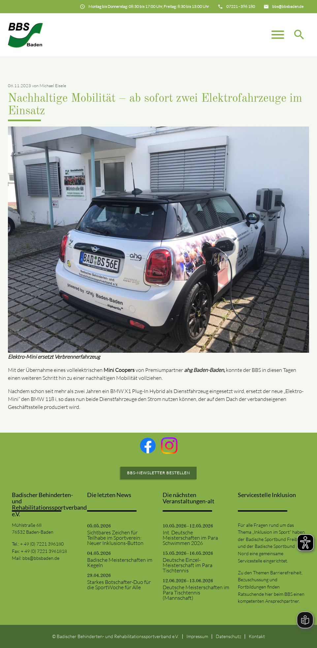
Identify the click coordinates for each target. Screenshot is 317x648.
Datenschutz (228, 636)
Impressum (197, 636)
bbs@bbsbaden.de (40, 558)
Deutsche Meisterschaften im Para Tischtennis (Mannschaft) (196, 592)
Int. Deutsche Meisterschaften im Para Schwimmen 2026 (190, 538)
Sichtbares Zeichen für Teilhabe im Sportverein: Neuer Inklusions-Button (115, 538)
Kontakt (257, 636)
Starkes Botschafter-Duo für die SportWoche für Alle (119, 584)
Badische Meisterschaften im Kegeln (119, 562)
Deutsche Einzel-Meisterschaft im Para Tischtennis (187, 565)
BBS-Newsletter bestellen (158, 472)
